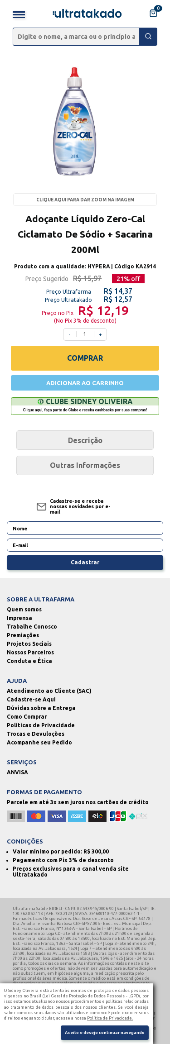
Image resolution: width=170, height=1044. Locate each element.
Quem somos (24, 609)
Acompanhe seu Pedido (39, 742)
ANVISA (17, 772)
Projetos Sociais (29, 644)
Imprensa (19, 618)
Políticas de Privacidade (41, 725)
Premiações (23, 635)
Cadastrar (85, 562)
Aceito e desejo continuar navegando (105, 1032)
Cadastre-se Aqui (31, 699)
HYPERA (98, 266)
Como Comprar (27, 717)
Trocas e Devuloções (35, 734)
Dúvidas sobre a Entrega (41, 708)
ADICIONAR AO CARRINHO (85, 383)
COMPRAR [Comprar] (85, 358)
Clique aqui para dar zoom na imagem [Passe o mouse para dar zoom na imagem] (85, 199)
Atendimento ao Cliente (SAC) (49, 691)
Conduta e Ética (29, 661)
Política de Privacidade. (110, 1017)
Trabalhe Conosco (32, 626)
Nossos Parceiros (30, 652)
